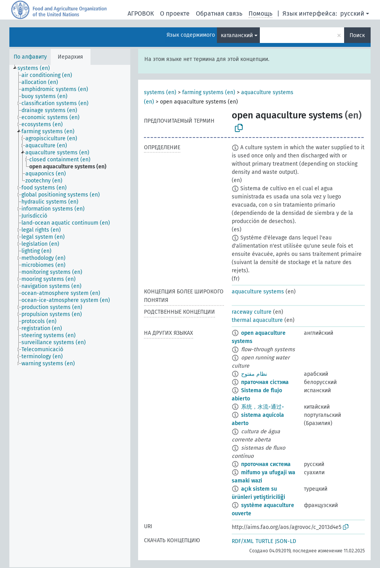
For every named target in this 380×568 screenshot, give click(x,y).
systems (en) (160, 92)
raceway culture (252, 312)
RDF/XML (243, 541)
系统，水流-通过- (262, 407)
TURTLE (264, 541)
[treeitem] (37, 68)
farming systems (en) (208, 92)
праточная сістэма (265, 382)
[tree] (69, 316)
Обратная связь (219, 13)
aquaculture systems (258, 291)
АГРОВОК (141, 13)
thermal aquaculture (257, 320)
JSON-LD (285, 541)
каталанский (237, 35)
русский (352, 13)
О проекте (175, 13)
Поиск (357, 35)
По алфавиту (30, 57)
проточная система (266, 464)
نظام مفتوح (254, 374)
